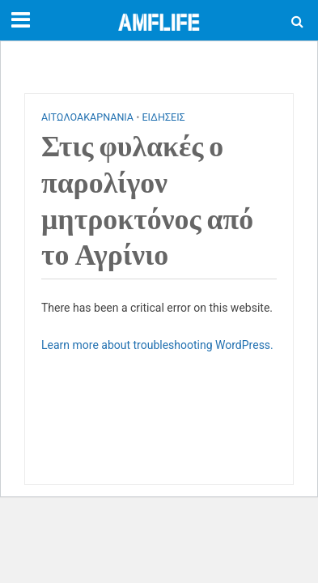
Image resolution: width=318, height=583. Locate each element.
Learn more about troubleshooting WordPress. (157, 344)
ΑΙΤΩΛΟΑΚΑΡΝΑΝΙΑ (87, 117)
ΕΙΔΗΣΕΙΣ (163, 117)
